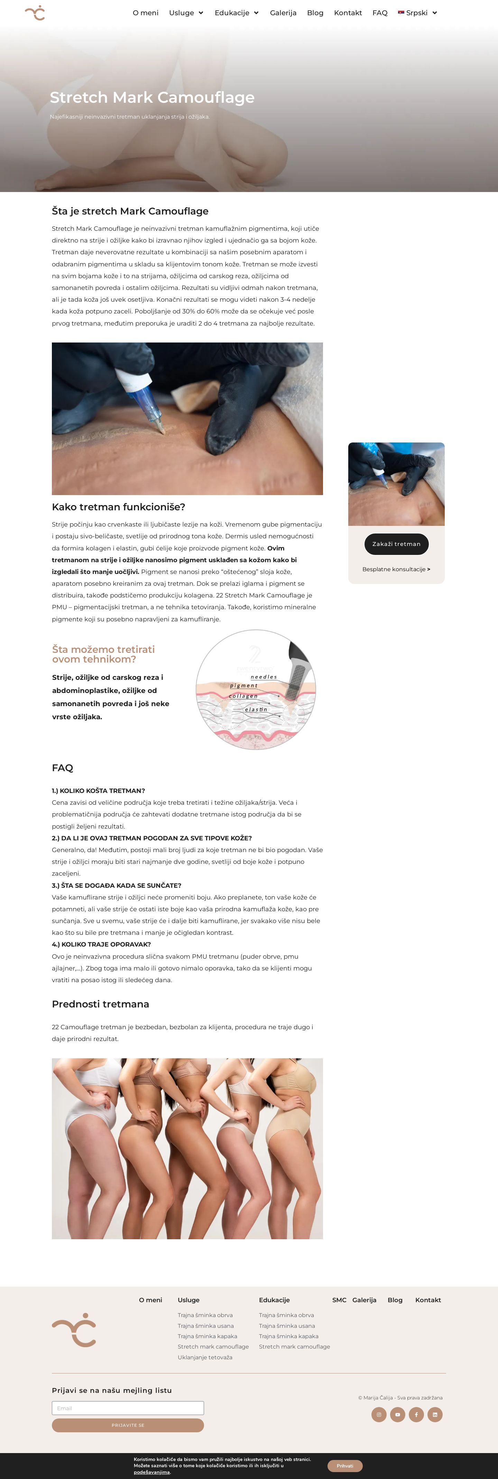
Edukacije (237, 13)
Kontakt (348, 13)
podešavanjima (150, 1472)
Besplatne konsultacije (396, 396)
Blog (315, 13)
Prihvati (345, 1466)
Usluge (186, 13)
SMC (339, 1300)
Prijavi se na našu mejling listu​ (112, 1390)
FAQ (380, 13)
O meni (146, 13)
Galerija (283, 13)
